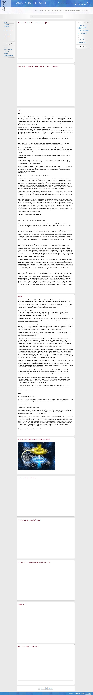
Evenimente (47, 10)
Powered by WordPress (74, 693)
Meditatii (6, 53)
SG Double (88, 693)
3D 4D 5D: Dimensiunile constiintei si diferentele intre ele (34, 439)
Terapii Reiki (41, 10)
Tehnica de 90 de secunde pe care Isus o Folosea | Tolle (33, 23)
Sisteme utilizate (80, 10)
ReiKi (19, 110)
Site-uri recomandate (57, 10)
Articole (5, 47)
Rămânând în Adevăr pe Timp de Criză (28, 646)
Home (36, 10)
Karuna (20, 296)
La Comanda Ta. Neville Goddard (27, 478)
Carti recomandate (70, 10)
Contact (88, 10)
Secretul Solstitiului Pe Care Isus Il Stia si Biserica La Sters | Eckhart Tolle (38, 66)
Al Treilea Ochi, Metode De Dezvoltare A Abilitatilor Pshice (34, 562)
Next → (50, 688)
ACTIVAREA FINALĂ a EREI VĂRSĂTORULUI (29, 520)
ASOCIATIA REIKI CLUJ (31, 2)
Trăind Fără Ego (22, 604)
